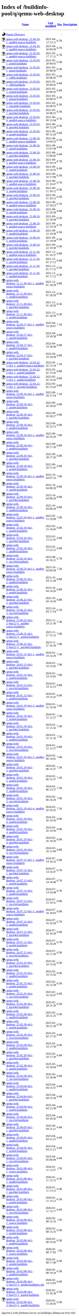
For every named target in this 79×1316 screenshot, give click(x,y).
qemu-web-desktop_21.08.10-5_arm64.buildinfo (23, 239)
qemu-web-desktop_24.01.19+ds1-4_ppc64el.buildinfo (19, 839)
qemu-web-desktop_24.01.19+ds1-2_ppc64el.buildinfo (19, 726)
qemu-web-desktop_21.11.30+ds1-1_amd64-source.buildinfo (25, 283)
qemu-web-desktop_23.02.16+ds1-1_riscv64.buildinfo (19, 558)
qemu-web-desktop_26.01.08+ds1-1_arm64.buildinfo (19, 1199)
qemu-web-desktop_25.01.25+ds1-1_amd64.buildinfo (19, 973)
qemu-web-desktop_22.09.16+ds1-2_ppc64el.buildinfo (19, 455)
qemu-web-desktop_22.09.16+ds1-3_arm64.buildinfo (19, 486)
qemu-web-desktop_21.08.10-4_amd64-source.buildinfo (23, 204)
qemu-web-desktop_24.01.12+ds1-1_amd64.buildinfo (19, 695)
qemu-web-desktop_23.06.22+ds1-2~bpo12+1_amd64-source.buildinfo (19, 622)
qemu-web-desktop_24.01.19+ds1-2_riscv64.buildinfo (19, 747)
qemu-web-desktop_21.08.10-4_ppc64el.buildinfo (23, 218)
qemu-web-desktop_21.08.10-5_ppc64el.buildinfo (23, 246)
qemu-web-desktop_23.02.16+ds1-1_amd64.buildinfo (19, 548)
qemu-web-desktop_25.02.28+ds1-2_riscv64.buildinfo (19, 1076)
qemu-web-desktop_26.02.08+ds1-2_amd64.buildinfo (19, 1271)
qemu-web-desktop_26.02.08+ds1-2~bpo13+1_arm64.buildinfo (22, 1291)
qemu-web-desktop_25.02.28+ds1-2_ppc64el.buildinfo (19, 1055)
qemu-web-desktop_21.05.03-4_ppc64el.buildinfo (23, 126)
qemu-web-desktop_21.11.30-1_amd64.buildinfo (23, 275)
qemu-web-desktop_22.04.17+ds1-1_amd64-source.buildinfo (25, 324)
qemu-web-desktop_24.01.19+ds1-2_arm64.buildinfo (19, 716)
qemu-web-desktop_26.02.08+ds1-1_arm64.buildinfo (19, 1230)
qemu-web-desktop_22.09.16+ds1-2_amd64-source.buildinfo (25, 435)
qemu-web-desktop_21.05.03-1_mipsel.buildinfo (23, 97)
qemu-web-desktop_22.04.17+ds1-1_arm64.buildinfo (19, 335)
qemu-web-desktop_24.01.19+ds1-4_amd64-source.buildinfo (25, 808)
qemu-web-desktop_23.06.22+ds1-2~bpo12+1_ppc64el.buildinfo (23, 644)
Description (70, 24)
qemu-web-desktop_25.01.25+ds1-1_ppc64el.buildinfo (19, 962)
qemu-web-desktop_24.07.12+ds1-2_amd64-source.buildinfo (25, 911)
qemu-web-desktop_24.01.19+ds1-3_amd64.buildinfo (19, 788)
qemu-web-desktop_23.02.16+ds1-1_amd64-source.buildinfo (25, 517)
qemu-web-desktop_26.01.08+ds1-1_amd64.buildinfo (19, 1178)
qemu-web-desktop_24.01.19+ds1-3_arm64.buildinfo (19, 777)
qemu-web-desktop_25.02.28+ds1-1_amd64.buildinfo (19, 1014)
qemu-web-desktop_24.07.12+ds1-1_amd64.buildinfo (19, 890)
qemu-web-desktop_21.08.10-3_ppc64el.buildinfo (23, 197)
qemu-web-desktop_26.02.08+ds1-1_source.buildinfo (19, 1220)
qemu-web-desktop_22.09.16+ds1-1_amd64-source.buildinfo (25, 394)
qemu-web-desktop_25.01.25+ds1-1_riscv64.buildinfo (19, 993)
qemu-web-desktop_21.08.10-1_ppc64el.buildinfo (23, 154)
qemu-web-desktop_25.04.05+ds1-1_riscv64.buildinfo (19, 1158)
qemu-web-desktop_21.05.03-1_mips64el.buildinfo (23, 104)
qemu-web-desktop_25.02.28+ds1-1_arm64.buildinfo (19, 1024)
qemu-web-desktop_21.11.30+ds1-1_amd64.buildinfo (19, 293)
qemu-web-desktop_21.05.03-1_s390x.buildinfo (23, 76)
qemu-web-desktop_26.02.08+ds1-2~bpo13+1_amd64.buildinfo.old (25, 1281)
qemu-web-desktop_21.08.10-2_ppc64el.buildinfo (23, 175)
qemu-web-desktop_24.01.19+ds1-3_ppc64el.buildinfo (19, 767)
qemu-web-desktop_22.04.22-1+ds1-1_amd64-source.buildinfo (25, 364)
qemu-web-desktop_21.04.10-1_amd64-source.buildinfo (23, 41)
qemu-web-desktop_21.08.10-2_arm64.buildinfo (23, 168)
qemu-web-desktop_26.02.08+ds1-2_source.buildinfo (19, 1250)
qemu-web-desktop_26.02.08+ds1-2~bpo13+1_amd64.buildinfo (23, 1302)
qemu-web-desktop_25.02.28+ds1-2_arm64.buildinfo (19, 1065)
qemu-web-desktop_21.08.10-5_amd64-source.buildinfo (23, 225)
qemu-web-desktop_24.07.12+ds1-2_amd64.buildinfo (19, 921)
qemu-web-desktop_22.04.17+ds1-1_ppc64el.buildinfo (19, 355)
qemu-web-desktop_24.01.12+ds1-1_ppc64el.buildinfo (19, 664)
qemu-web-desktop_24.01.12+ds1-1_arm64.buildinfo (19, 675)
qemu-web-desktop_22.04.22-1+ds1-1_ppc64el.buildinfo (23, 385)
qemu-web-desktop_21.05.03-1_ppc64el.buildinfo (23, 111)
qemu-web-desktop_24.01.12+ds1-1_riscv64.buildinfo (19, 685)
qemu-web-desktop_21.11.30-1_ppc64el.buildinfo (23, 268)
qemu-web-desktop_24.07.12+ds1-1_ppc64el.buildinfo (19, 870)
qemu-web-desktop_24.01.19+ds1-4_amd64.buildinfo (19, 829)
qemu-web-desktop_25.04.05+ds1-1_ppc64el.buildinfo (19, 1127)
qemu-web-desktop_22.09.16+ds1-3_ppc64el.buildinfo (19, 497)
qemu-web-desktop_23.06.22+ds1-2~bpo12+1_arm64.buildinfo (22, 633)
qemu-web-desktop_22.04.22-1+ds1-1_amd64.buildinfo (23, 378)
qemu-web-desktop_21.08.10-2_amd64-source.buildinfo (23, 161)
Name (25, 24)
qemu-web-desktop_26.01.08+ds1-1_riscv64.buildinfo (19, 1209)
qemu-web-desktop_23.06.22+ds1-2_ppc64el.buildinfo (19, 599)
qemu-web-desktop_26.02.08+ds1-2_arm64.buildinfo (19, 1261)
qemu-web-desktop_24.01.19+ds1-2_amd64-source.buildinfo (25, 705)
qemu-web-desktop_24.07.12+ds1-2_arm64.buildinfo (19, 942)
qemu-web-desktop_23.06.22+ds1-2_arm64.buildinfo (19, 589)
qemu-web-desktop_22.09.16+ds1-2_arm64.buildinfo (19, 466)
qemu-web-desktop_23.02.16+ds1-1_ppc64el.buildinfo (19, 538)
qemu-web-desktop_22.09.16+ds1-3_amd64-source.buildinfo (25, 476)
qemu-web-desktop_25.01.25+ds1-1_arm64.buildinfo (19, 983)
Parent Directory (15, 34)
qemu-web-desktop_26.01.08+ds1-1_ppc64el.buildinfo (19, 1189)
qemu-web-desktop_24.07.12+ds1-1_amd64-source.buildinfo (25, 860)
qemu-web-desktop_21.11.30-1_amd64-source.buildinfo (23, 253)
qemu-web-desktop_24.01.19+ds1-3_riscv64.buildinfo (19, 798)
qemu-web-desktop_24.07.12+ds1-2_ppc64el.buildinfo (19, 932)
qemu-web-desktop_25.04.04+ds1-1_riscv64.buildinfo (19, 1117)
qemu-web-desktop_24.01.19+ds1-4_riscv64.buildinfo (19, 849)
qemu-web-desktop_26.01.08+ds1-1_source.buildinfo (19, 1168)
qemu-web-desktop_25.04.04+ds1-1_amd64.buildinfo (19, 1086)
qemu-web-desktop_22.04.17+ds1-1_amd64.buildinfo (19, 345)
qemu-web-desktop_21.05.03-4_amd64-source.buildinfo (23, 119)
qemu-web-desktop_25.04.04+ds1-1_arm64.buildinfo (19, 1106)
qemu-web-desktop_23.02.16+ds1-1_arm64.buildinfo (19, 527)
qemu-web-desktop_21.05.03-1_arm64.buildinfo (23, 90)
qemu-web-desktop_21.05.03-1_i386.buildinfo (23, 83)
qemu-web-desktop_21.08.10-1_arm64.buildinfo (23, 147)
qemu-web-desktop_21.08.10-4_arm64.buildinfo (23, 211)
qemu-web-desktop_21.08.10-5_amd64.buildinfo (23, 232)
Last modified (50, 24)
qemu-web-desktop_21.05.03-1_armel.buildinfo (23, 69)
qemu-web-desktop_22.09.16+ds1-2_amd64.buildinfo (19, 445)
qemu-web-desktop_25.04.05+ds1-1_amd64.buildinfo (19, 1137)
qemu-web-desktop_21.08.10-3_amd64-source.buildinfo (23, 182)
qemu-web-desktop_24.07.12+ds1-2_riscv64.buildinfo (19, 952)
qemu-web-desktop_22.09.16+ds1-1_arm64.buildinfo (19, 404)
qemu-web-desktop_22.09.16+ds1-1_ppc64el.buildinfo (19, 414)
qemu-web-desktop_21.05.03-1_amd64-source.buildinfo (23, 55)
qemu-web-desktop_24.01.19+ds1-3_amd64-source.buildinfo (25, 757)
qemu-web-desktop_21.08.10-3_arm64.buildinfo (23, 190)
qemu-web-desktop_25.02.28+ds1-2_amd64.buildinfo (19, 1045)
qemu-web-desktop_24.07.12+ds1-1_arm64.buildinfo (19, 880)
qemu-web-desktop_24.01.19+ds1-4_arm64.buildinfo (19, 818)
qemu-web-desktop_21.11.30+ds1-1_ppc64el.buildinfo (19, 304)
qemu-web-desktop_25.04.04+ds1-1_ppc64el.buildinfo (19, 1096)
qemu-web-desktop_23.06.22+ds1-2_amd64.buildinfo (19, 579)
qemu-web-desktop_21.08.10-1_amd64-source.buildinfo (23, 140)
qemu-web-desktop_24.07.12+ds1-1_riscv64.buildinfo (19, 901)
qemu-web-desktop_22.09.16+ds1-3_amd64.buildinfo (19, 507)
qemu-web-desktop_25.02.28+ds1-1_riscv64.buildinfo (19, 1034)
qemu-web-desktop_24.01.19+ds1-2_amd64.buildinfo (19, 736)
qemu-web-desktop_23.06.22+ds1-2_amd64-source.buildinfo (25, 569)
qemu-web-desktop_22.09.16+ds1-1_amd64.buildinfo (19, 425)
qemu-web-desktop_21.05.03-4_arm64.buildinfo (23, 133)
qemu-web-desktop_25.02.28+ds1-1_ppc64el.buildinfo (19, 1004)
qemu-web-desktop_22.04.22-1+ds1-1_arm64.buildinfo (23, 371)
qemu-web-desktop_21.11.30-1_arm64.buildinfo (23, 260)
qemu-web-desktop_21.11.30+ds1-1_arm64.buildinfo (19, 314)
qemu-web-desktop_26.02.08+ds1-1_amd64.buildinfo (19, 1240)
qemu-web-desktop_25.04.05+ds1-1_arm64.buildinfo (19, 1148)
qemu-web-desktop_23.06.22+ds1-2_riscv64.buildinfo (19, 610)
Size (59, 24)
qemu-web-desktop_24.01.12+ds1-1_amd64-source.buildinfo (25, 654)
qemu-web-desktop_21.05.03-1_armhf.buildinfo (23, 62)
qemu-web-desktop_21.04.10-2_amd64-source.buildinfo (23, 48)
